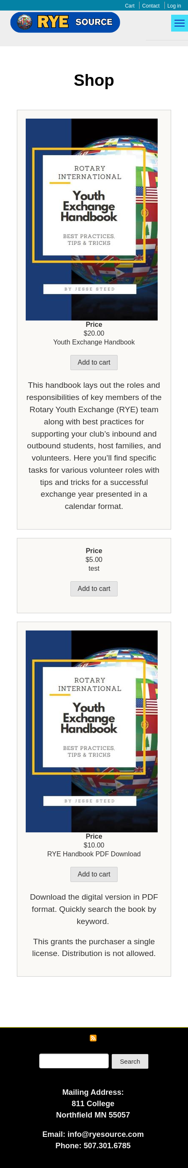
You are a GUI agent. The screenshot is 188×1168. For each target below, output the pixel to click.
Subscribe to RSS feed (93, 1038)
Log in (174, 6)
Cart (129, 6)
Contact (150, 6)
